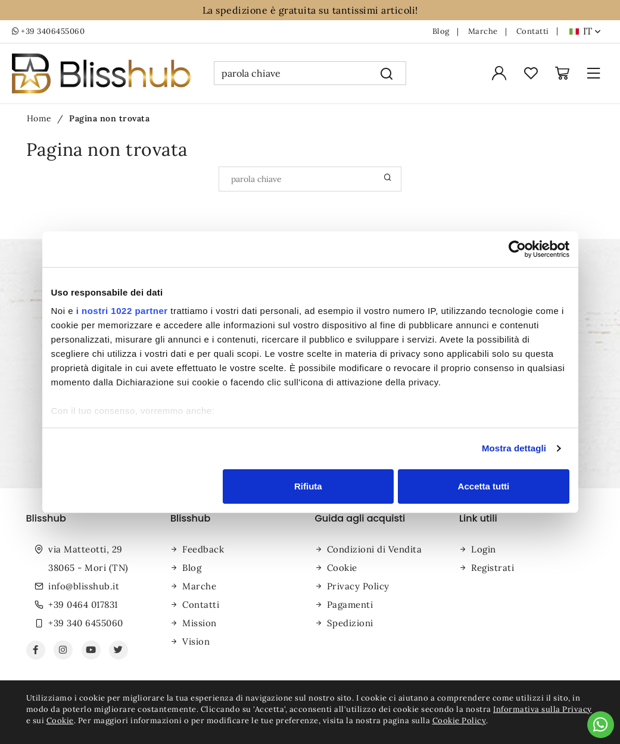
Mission (199, 623)
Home (39, 118)
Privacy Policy (358, 586)
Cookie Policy (459, 720)
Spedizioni (350, 623)
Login (483, 549)
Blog (441, 31)
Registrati (492, 567)
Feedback (203, 549)
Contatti (532, 31)
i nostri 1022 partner (122, 311)
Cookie (342, 567)
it (592, 31)
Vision (196, 641)
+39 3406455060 (48, 31)
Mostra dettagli (514, 448)
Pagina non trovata (109, 118)
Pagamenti (350, 604)
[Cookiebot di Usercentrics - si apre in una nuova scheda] (517, 249)
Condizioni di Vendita (374, 549)
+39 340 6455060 (85, 623)
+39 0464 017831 (83, 604)
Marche (483, 31)
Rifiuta (308, 486)
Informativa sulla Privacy (542, 709)
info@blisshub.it (83, 586)
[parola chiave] (291, 73)
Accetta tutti (484, 486)
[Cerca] (386, 73)
